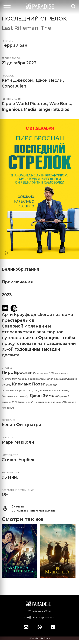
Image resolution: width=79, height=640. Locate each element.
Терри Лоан (14, 45)
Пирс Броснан (17, 372)
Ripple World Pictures (24, 103)
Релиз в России (11, 58)
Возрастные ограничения (18, 490)
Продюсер (8, 75)
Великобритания (20, 269)
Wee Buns (60, 103)
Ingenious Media (19, 109)
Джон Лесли (48, 80)
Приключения (17, 282)
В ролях (7, 368)
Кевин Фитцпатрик (23, 424)
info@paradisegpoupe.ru (39, 617)
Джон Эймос (43, 395)
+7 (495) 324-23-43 (39, 611)
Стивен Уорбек (18, 459)
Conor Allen (14, 86)
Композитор (10, 455)
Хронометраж (11, 472)
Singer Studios (54, 109)
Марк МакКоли (18, 442)
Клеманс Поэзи (28, 384)
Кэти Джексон (17, 80)
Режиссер (8, 40)
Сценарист (8, 420)
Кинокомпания (11, 99)
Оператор (8, 437)
